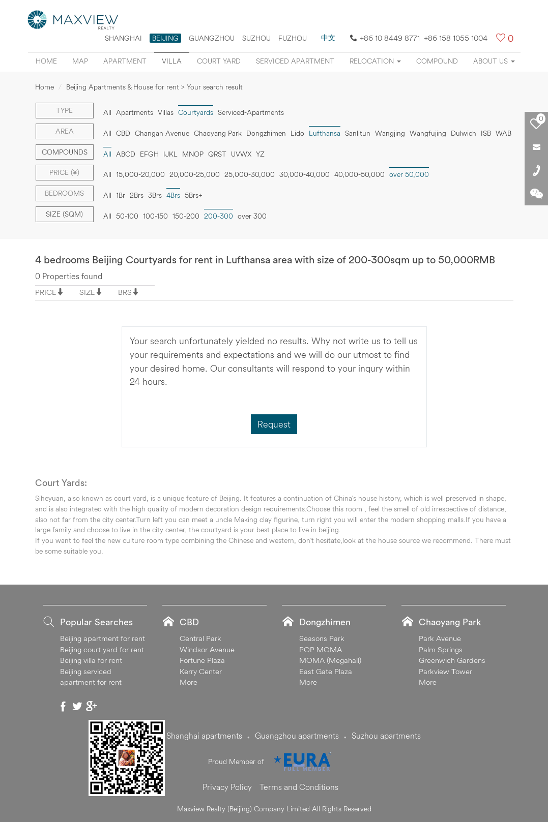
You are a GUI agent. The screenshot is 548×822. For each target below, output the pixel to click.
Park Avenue (440, 638)
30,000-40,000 (304, 174)
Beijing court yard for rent (102, 649)
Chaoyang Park (218, 133)
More (188, 682)
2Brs (136, 195)
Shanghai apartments (204, 735)
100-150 (155, 216)
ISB (486, 133)
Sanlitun (357, 133)
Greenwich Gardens (452, 660)
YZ (260, 154)
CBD (123, 133)
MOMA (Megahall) (330, 660)
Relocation (375, 61)
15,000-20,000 (140, 174)
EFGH (149, 154)
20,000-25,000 (194, 174)
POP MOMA (320, 649)
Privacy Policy (227, 787)
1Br (120, 195)
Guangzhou (212, 38)
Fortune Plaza (202, 660)
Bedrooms (64, 193)
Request (274, 424)
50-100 (127, 216)
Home (46, 61)
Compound (437, 61)
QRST (217, 154)
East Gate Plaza (325, 671)
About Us (494, 61)
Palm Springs (441, 649)
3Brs (155, 195)
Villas (166, 112)
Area (64, 131)
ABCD (125, 154)
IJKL (170, 154)
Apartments (134, 112)
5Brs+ (194, 195)
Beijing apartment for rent (102, 638)
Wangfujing (428, 133)
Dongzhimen (266, 133)
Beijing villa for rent (91, 660)
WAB (503, 133)
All (107, 112)
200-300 (218, 216)
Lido (297, 133)
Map (80, 61)
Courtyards (195, 112)
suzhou (256, 38)
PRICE (45, 292)
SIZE (87, 292)
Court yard (219, 61)
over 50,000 (409, 174)
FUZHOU (292, 38)
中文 (328, 37)
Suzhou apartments (386, 735)
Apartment (125, 61)
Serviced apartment (295, 61)
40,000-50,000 (359, 174)
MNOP (193, 154)
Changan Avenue (162, 133)
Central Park (200, 638)
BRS (125, 292)
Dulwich (463, 133)
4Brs (173, 195)
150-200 (185, 216)
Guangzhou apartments (297, 735)
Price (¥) (64, 172)
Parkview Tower (445, 671)
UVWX (241, 154)
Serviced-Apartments (251, 112)
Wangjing (390, 133)
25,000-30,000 (249, 174)
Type (64, 110)
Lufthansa (324, 133)
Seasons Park (321, 638)
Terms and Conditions (298, 787)
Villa (172, 61)
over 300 (252, 216)
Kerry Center (201, 671)
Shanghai (123, 38)
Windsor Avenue (207, 649)
